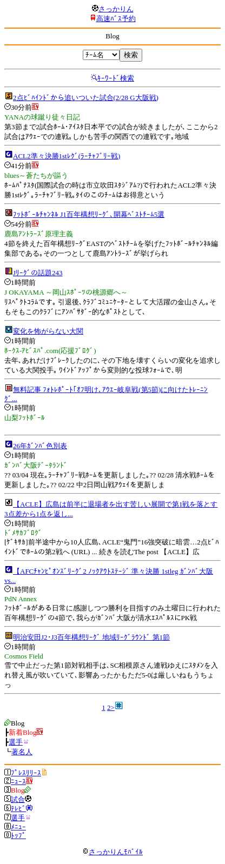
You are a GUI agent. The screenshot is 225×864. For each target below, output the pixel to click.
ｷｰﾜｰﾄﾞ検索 (115, 78)
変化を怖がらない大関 (48, 331)
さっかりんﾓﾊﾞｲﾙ (112, 852)
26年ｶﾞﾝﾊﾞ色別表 (40, 446)
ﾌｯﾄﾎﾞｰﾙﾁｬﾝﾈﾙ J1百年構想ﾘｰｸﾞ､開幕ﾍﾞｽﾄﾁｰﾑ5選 (88, 214)
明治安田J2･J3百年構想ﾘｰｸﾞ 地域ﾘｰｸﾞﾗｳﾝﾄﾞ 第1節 (91, 637)
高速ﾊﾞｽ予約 (116, 19)
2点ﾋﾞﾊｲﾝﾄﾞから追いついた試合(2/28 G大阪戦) (85, 98)
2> (111, 707)
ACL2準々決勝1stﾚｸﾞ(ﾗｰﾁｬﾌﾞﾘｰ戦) (66, 156)
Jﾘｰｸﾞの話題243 (38, 273)
